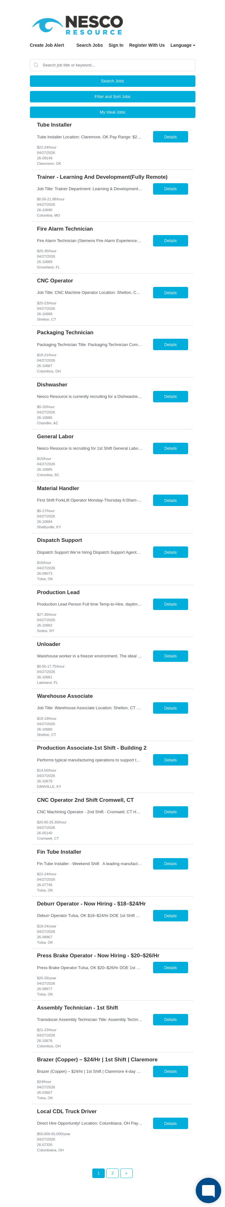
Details (170, 137)
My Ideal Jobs (112, 112)
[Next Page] (126, 1173)
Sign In (116, 45)
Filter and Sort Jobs (112, 96)
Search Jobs (89, 45)
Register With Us (147, 45)
